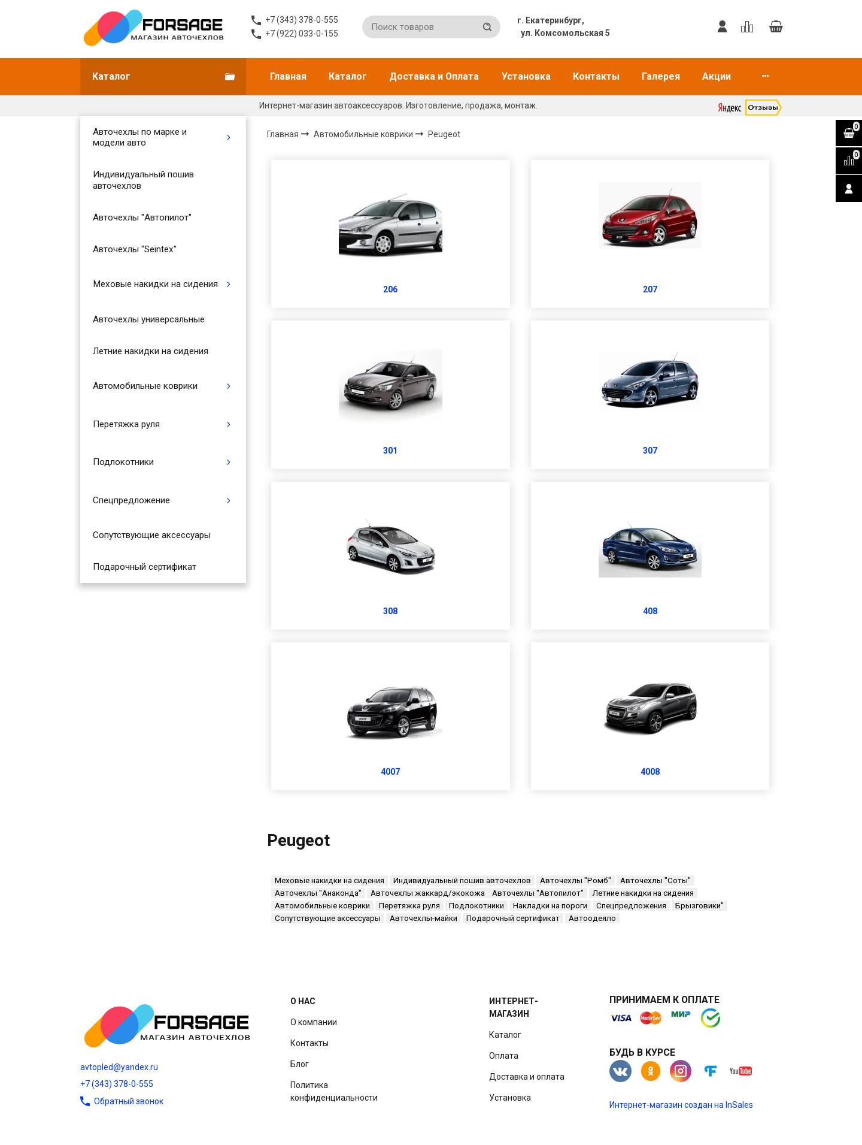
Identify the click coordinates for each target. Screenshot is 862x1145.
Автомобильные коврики (145, 385)
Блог (299, 1064)
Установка (526, 76)
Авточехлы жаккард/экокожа (428, 893)
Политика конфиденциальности (334, 1091)
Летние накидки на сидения (150, 351)
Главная (288, 76)
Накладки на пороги (550, 905)
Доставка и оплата (526, 1076)
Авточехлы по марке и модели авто (140, 137)
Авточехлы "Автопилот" (142, 217)
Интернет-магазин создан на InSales (681, 1105)
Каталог (348, 76)
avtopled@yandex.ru (119, 1067)
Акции (716, 76)
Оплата (503, 1056)
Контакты (596, 76)
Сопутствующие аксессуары (152, 535)
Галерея (661, 76)
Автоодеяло (592, 918)
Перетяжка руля (126, 424)
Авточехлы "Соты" (655, 880)
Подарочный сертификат (144, 566)
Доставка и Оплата (434, 76)
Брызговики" (699, 905)
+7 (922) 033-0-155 (301, 33)
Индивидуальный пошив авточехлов (143, 180)
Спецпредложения (631, 905)
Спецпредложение (131, 500)
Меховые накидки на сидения (155, 284)
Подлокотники (123, 462)
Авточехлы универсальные (149, 319)
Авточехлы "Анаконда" (318, 893)
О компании (313, 1022)
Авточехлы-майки (423, 918)
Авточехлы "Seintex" (135, 249)
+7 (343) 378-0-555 (116, 1084)
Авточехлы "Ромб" (575, 880)
